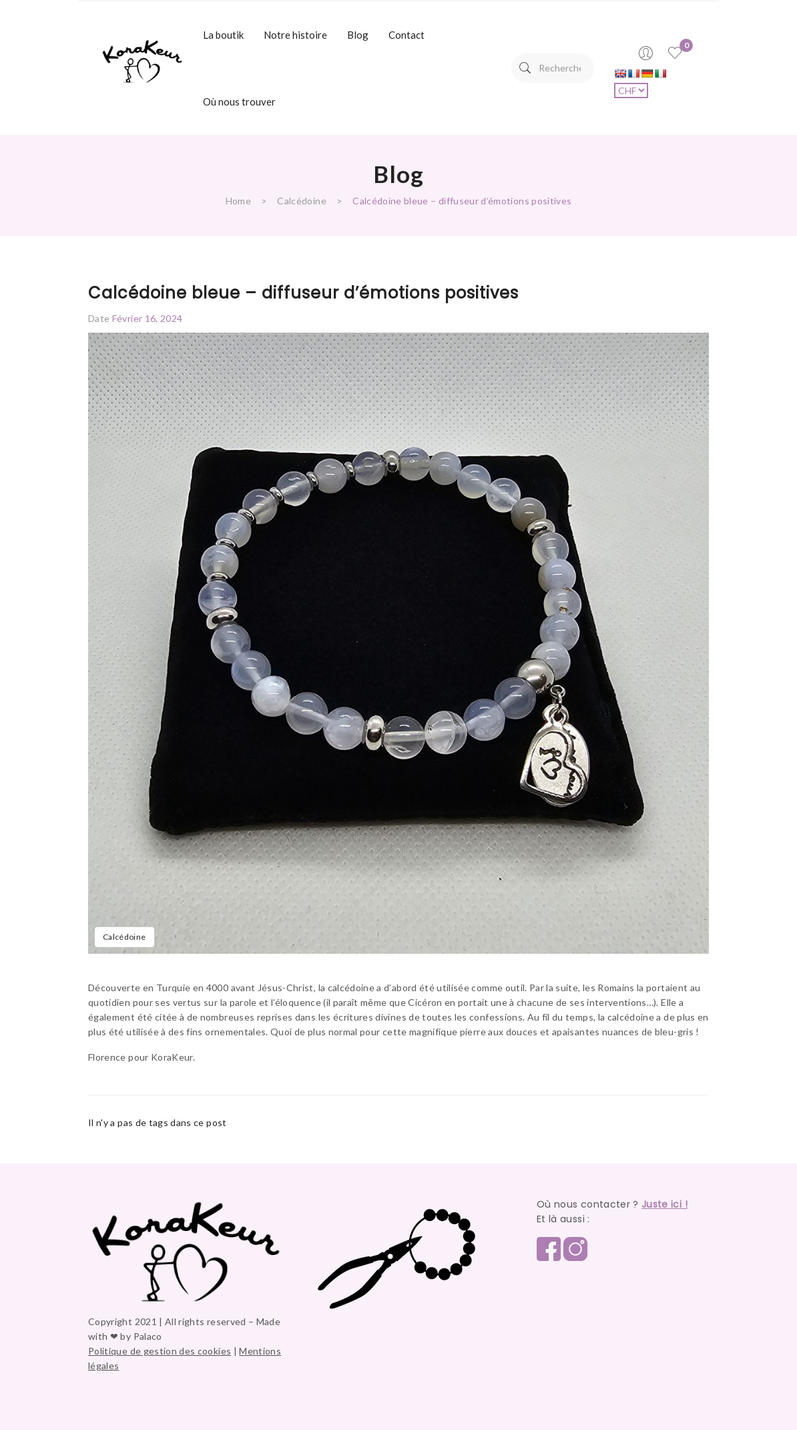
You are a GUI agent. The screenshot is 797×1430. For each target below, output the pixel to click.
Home (238, 200)
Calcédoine (301, 200)
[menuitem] (223, 34)
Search (525, 68)
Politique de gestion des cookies (159, 1351)
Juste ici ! (664, 1204)
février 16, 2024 (147, 318)
